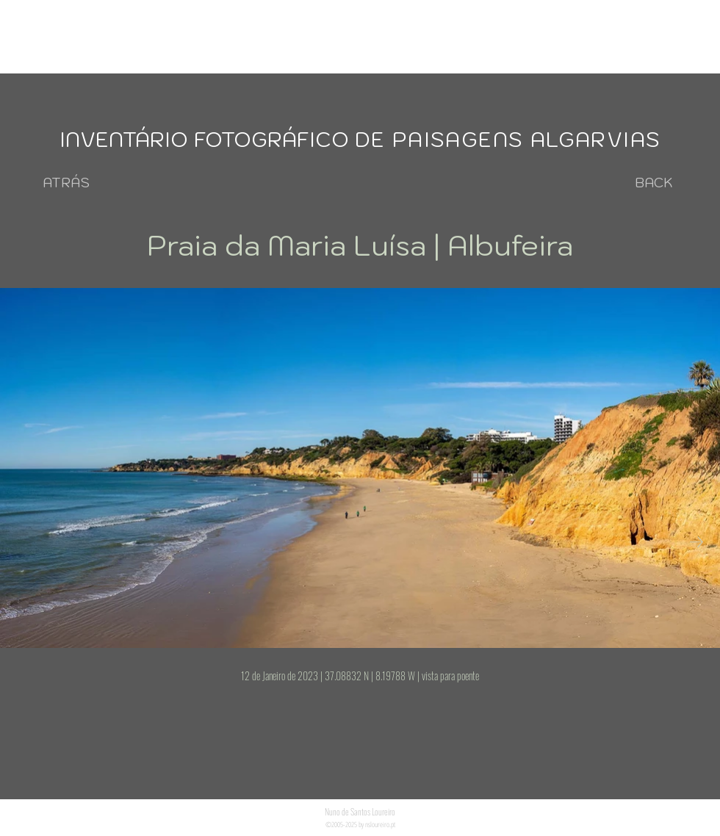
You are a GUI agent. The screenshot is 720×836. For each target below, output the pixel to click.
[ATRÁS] (66, 182)
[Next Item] (696, 541)
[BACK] (654, 182)
